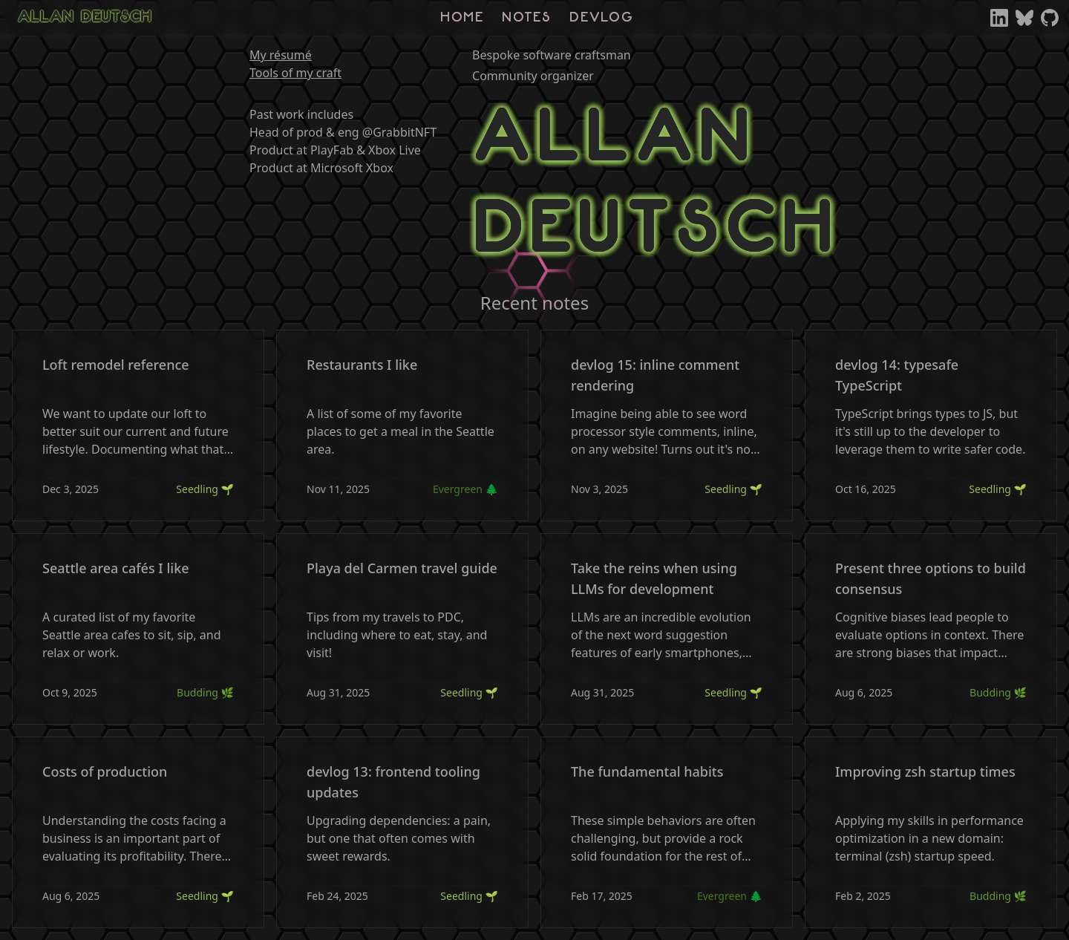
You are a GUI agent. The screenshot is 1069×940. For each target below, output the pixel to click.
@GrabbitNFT (399, 132)
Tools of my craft (295, 73)
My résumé (280, 55)
